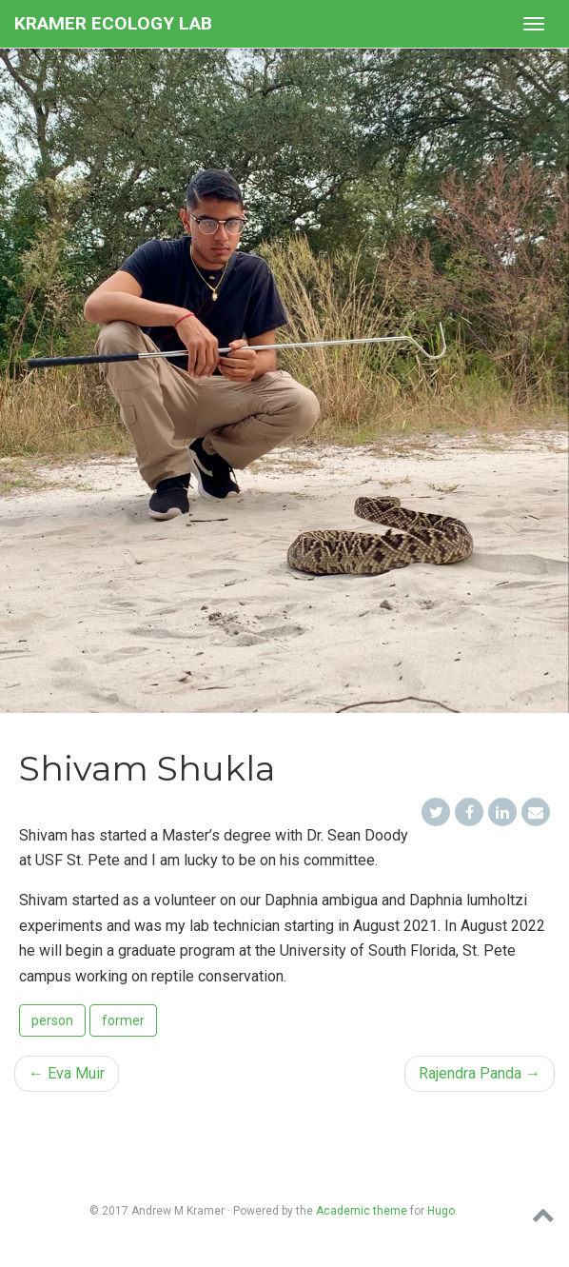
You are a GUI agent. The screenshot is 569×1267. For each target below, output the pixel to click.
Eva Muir (67, 1073)
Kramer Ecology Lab (113, 23)
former (123, 1020)
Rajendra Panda (479, 1073)
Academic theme (361, 1211)
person (52, 1020)
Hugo (441, 1211)
